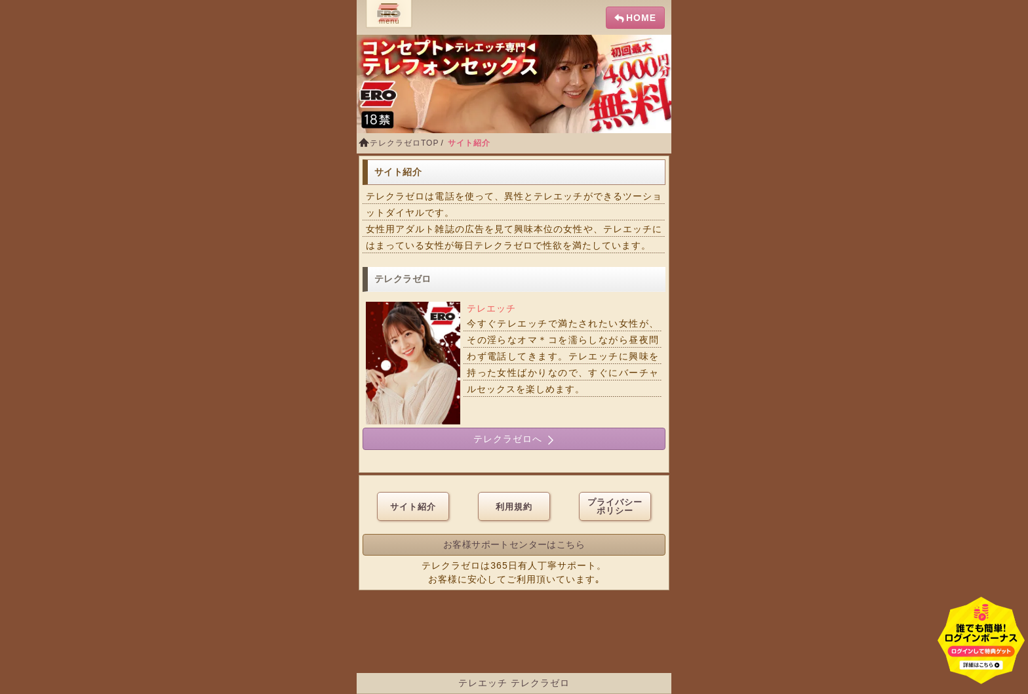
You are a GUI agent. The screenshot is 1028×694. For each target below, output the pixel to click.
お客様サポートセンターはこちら (514, 544)
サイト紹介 (413, 507)
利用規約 (514, 507)
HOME (641, 17)
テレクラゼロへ (514, 439)
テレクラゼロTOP (404, 143)
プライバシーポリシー (614, 506)
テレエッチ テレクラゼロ (514, 683)
